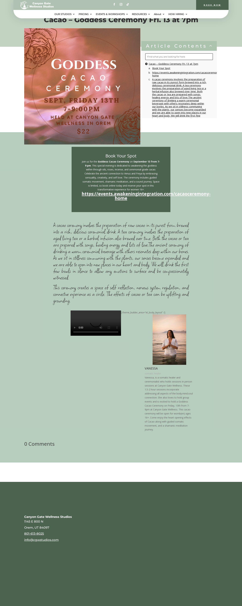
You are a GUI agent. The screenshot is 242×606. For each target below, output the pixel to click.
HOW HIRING (176, 14)
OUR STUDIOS (63, 14)
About (157, 14)
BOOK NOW (210, 5)
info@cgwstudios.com (41, 540)
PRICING (84, 14)
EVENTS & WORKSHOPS (110, 14)
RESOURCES (139, 14)
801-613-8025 (34, 534)
